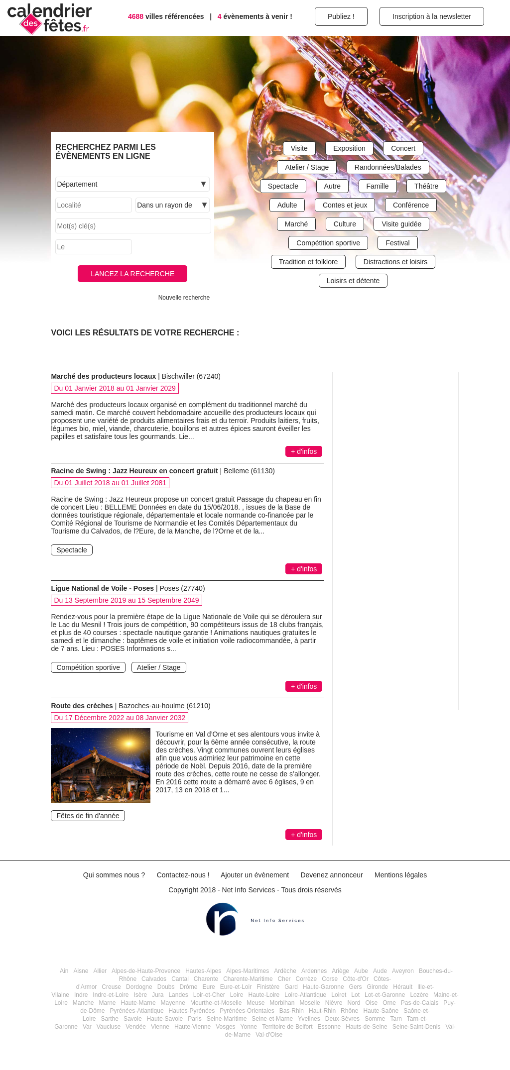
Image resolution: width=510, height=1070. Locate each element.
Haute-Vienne (192, 1026)
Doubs (166, 986)
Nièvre (334, 1002)
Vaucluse (109, 1026)
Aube (361, 970)
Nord (353, 1002)
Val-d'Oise (268, 1034)
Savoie (133, 1018)
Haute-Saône (380, 1010)
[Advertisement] (399, 552)
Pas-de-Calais (419, 1002)
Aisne (80, 970)
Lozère (419, 994)
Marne (107, 1002)
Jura (157, 994)
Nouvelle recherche (184, 297)
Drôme (188, 986)
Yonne (249, 1026)
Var (87, 1026)
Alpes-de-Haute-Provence (146, 970)
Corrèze (306, 978)
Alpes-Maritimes (247, 970)
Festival (397, 243)
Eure (208, 986)
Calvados (153, 978)
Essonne (329, 1026)
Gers (355, 986)
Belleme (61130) (249, 471)
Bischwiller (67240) (191, 376)
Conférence (411, 205)
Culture (345, 224)
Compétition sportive (328, 243)
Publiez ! (341, 16)
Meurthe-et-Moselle (216, 1002)
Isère (140, 994)
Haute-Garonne (323, 986)
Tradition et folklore (308, 262)
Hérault (402, 986)
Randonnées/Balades (388, 167)
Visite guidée (401, 224)
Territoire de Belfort (287, 1026)
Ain (64, 970)
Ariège (340, 970)
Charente (206, 978)
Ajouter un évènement (255, 875)
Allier (100, 970)
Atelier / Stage (307, 167)
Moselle (309, 1002)
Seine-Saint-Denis (416, 1026)
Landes (178, 994)
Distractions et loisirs (395, 262)
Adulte (287, 205)
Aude (380, 970)
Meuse (255, 1002)
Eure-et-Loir (236, 986)
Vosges (225, 1026)
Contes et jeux (345, 205)
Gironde (377, 986)
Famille (378, 186)
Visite (299, 148)
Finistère (267, 986)
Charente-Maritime (247, 978)
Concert (403, 148)
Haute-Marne (138, 1002)
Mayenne (173, 1002)
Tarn (395, 1018)
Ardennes (314, 970)
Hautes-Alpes (203, 970)
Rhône (349, 1010)
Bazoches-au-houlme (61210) (164, 706)
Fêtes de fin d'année (87, 816)
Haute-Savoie (165, 1018)
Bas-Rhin (291, 1010)
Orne (389, 1002)
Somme (375, 1018)
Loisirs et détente (353, 281)
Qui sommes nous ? (114, 875)
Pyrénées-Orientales (247, 1010)
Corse (330, 978)
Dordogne (139, 986)
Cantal (180, 978)
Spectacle (283, 186)
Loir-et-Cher (209, 994)
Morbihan (281, 1002)
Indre (81, 994)
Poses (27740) (182, 588)
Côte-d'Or (356, 978)
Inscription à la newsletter (431, 16)
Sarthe (110, 1018)
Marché (296, 224)
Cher (284, 978)
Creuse (111, 986)
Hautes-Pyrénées (192, 1010)
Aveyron (403, 970)
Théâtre (426, 186)
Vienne (160, 1026)
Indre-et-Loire (110, 994)
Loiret (338, 994)
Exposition (349, 148)
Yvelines (309, 1018)
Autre (332, 186)
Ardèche (285, 970)
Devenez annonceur (331, 875)
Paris (194, 1018)
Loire (237, 994)
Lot (355, 994)
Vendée (136, 1026)
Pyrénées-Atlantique (136, 1010)
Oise (371, 1002)
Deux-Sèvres (342, 1018)
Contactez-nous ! (183, 875)
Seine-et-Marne (272, 1018)
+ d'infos (304, 451)
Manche (83, 1002)
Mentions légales (401, 875)
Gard (291, 986)
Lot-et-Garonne (385, 994)
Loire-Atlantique (305, 994)
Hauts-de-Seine (366, 1026)
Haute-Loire (264, 994)
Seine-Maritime (227, 1018)
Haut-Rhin (322, 1010)
